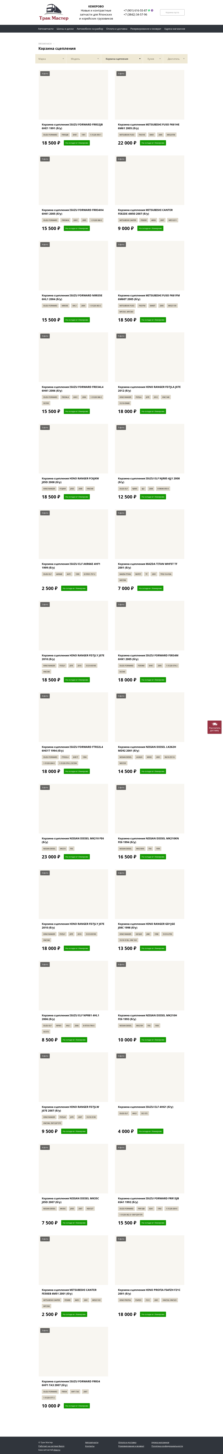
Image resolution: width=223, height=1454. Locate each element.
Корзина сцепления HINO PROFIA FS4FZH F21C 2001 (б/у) (149, 1291)
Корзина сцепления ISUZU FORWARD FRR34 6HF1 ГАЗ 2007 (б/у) (71, 1383)
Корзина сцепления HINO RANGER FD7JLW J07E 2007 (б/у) (70, 1108)
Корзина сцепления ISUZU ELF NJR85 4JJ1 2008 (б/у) (149, 480)
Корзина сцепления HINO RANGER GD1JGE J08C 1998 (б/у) (146, 925)
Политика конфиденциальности (167, 1446)
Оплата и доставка (127, 1442)
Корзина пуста (172, 12)
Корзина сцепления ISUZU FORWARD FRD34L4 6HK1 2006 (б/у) (72, 388)
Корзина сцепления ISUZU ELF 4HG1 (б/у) (145, 1107)
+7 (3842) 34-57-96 (135, 14)
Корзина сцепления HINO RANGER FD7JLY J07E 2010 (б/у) (73, 657)
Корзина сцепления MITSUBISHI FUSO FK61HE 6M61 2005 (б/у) (148, 126)
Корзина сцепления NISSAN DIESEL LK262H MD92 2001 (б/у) (147, 748)
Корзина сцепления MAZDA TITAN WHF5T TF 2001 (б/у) (147, 565)
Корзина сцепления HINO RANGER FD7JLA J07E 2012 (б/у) (149, 388)
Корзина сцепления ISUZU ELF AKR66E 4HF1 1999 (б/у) (71, 565)
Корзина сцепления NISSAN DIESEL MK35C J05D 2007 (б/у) (70, 1200)
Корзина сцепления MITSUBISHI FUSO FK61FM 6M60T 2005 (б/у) (149, 297)
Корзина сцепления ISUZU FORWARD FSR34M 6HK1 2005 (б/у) (148, 657)
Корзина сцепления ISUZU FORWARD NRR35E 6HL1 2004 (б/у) (72, 297)
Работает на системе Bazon (51, 1446)
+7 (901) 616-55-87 (135, 10)
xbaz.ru (56, 1449)
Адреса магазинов (160, 1442)
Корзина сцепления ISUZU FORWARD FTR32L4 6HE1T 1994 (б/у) (72, 748)
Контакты (89, 1446)
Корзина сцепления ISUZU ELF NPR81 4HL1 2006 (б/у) (70, 1017)
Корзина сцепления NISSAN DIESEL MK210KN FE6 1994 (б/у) (148, 840)
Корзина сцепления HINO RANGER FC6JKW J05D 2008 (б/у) (70, 480)
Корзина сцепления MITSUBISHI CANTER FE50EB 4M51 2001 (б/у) (69, 1291)
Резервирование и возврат (131, 1446)
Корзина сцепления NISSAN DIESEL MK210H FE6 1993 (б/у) (147, 1017)
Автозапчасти (45, 43)
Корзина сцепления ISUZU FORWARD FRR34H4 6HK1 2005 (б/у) (73, 211)
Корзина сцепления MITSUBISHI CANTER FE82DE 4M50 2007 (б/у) (145, 211)
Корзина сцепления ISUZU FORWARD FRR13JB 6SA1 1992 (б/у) (148, 1200)
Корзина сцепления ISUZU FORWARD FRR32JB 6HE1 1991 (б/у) (72, 126)
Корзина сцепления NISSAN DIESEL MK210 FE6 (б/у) (73, 840)
